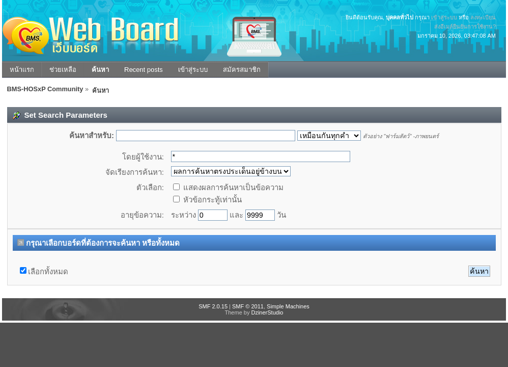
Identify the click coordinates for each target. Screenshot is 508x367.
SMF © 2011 (248, 306)
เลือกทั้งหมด (48, 271)
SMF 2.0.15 (213, 306)
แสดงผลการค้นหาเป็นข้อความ (228, 187)
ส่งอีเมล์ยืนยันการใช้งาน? (465, 26)
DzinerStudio (267, 312)
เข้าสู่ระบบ (444, 17)
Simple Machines (288, 306)
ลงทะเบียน (483, 17)
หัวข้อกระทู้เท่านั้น (207, 199)
